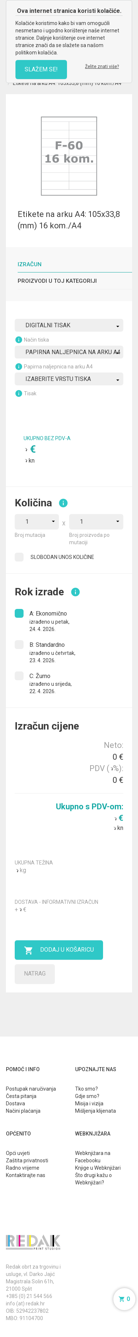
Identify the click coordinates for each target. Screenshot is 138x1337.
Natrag (35, 973)
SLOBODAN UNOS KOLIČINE (62, 557)
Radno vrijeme (22, 1168)
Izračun (30, 264)
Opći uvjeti (18, 1153)
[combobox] (69, 325)
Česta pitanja (21, 1096)
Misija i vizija (89, 1103)
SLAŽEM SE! (41, 69)
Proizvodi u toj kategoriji (57, 281)
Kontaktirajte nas (25, 1175)
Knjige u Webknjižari (98, 1168)
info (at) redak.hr (25, 1303)
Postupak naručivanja (31, 1089)
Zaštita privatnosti (27, 1160)
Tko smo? (86, 1089)
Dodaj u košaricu (59, 950)
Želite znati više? (102, 66)
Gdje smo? (87, 1096)
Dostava (15, 1103)
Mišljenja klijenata (95, 1111)
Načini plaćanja (23, 1111)
